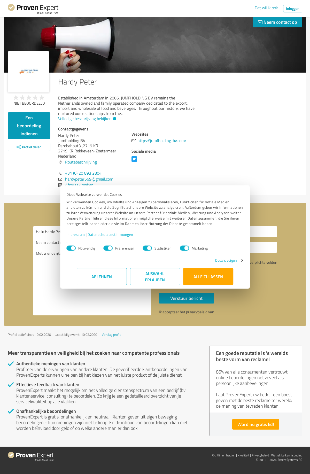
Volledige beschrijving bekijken (86, 118)
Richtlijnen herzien (223, 455)
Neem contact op (277, 22)
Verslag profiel (112, 334)
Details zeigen (216, 262)
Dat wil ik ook (266, 8)
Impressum (86, 237)
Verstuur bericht (186, 298)
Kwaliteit (243, 455)
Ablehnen (102, 279)
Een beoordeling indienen (29, 125)
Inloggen (292, 8)
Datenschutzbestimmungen (121, 237)
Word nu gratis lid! (255, 424)
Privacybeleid (260, 455)
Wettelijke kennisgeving (286, 455)
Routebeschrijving (81, 162)
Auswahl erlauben (155, 279)
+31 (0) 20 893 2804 (83, 173)
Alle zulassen (208, 279)
